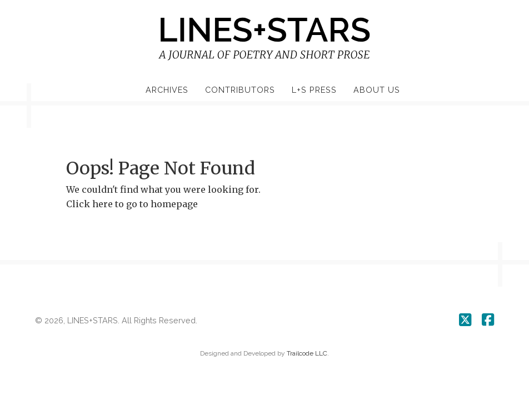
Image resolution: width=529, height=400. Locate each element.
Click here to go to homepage (132, 203)
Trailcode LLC (307, 353)
